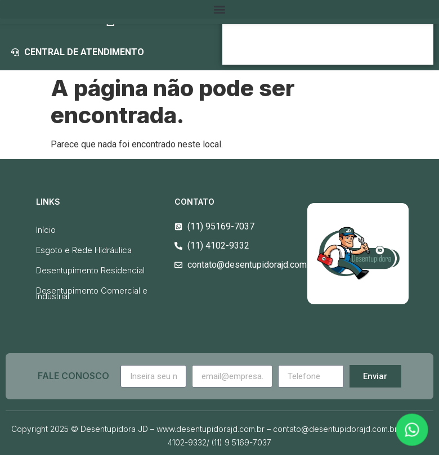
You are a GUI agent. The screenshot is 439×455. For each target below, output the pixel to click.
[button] (219, 9)
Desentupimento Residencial (90, 270)
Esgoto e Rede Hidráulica (84, 250)
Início (46, 229)
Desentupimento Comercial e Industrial (91, 293)
